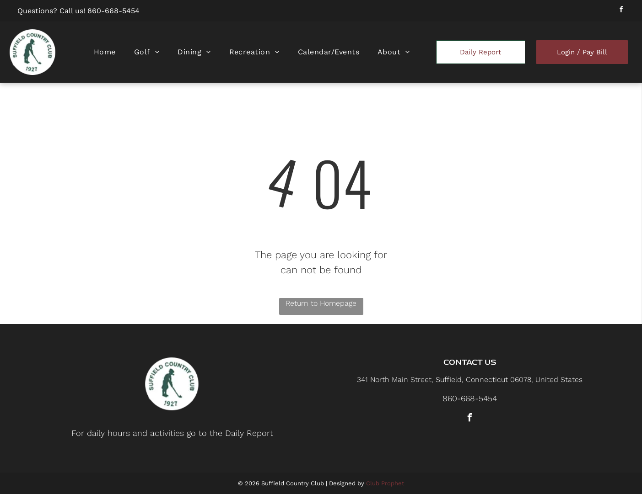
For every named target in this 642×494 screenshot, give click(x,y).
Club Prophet (385, 483)
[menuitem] (105, 51)
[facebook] (621, 10)
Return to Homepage (321, 303)
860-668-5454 (113, 10)
